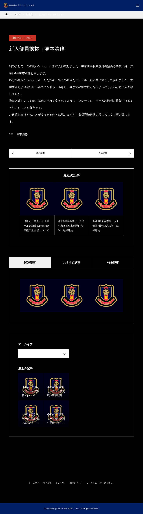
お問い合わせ (76, 483)
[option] (37, 208)
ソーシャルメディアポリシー (100, 483)
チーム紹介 (34, 483)
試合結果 (47, 483)
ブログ (29, 38)
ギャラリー (60, 483)
